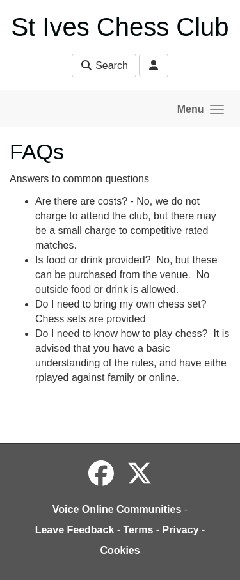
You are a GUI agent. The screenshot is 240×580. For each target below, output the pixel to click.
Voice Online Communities (117, 509)
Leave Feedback (75, 529)
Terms (139, 529)
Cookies (120, 550)
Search (104, 65)
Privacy (181, 529)
